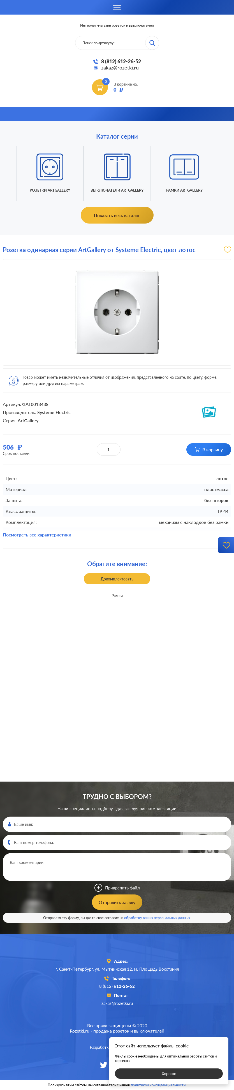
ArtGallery (28, 420)
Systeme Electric (54, 412)
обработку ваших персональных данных (157, 917)
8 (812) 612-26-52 (121, 61)
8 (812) (117, 986)
